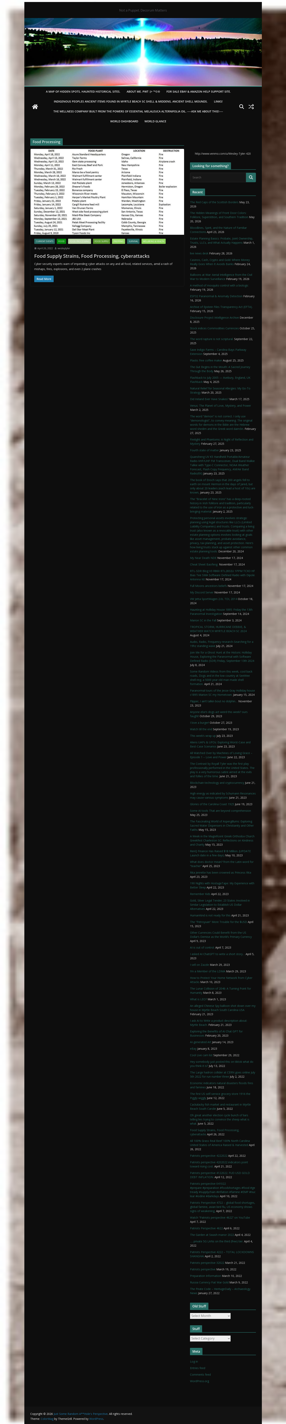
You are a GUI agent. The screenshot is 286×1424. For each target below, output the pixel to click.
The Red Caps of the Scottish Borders (214, 202)
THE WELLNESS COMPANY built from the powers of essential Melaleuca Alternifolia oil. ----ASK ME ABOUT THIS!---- (138, 111)
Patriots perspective (203, 1269)
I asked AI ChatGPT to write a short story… (217, 954)
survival (133, 241)
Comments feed (200, 1374)
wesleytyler (64, 248)
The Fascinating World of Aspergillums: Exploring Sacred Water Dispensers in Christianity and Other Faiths (222, 825)
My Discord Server (202, 592)
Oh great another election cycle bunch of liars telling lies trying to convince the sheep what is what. (219, 1119)
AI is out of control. (202, 947)
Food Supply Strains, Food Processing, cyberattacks (92, 256)
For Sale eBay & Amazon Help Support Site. (198, 91)
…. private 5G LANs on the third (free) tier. (216, 1241)
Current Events (44, 241)
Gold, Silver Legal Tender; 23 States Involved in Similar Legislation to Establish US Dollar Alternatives (220, 905)
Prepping (119, 241)
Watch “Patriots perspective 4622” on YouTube (220, 1217)
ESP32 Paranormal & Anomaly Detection (216, 296)
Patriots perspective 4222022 (208, 1156)
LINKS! (218, 101)
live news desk (199, 253)
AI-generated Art (200, 1042)
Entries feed (197, 1368)
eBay (193, 1048)
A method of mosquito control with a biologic (219, 285)
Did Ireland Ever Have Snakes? (209, 399)
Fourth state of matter (204, 450)
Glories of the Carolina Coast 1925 (212, 804)
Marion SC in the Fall (203, 620)
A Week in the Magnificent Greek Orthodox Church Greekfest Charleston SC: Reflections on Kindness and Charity (222, 840)
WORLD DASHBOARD (124, 121)
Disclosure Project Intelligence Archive (214, 317)
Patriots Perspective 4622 (206, 1228)
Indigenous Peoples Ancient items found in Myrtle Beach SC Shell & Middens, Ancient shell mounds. (131, 101)
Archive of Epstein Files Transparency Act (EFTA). (221, 307)
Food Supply (101, 241)
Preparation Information (205, 1276)
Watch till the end (201, 729)
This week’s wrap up (203, 736)
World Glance (155, 121)
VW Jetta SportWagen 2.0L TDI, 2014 (213, 599)
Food (61, 241)
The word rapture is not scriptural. (211, 339)
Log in (194, 1361)
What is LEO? (198, 999)
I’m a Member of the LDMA (207, 971)
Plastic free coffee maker (206, 360)
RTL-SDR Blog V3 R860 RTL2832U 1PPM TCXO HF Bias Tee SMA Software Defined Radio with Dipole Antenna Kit (222, 575)
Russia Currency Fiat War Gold (209, 1282)
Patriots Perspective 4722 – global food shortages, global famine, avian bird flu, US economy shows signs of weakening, (222, 1207)
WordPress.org (199, 1381)
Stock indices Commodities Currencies (214, 328)
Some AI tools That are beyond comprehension (220, 811)
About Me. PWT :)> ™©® (143, 91)
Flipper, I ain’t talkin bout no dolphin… (214, 701)
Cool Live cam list (201, 1055)
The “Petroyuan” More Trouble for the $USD (218, 922)
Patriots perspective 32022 (207, 1263)
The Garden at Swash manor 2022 (212, 1235)
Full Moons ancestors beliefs (208, 586)
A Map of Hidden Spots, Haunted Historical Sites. (83, 91)
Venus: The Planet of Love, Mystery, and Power (220, 405)
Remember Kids (200, 894)
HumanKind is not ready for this (210, 915)
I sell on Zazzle (199, 965)
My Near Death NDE (203, 558)
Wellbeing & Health (153, 241)
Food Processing (79, 241)
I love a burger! (199, 722)
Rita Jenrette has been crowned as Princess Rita (220, 872)
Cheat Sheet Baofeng (204, 564)
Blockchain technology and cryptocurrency (217, 783)
